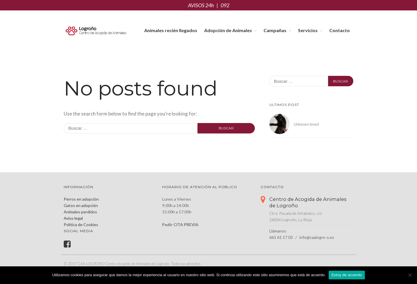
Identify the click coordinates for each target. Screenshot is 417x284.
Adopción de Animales (228, 30)
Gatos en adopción (81, 205)
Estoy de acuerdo (347, 275)
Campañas (275, 30)
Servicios (308, 30)
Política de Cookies (81, 224)
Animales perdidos (80, 211)
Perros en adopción (81, 199)
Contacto (339, 30)
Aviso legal (73, 218)
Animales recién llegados (170, 30)
